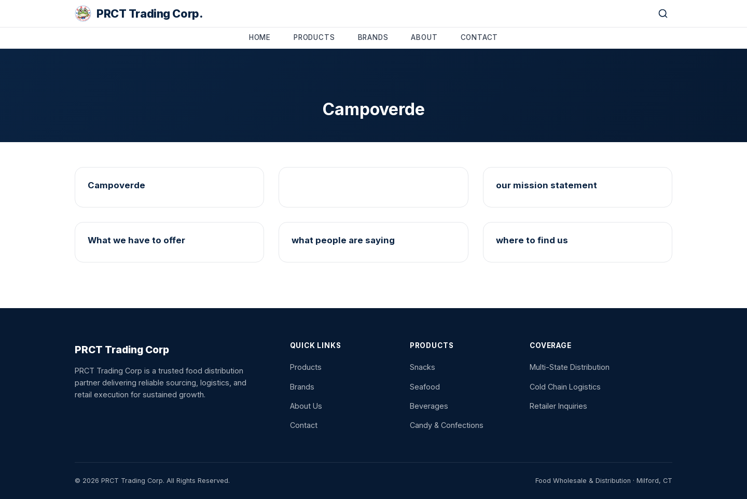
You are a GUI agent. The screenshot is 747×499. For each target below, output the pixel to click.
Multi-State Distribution (570, 367)
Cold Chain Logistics (565, 386)
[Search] (663, 13)
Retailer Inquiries (558, 405)
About (424, 37)
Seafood (425, 386)
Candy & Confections (446, 425)
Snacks (422, 367)
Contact (480, 37)
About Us (306, 405)
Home (260, 37)
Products (314, 37)
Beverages (429, 405)
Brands (373, 37)
